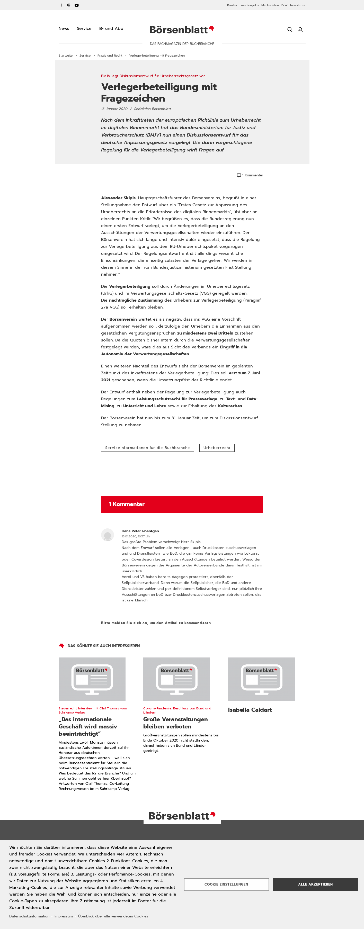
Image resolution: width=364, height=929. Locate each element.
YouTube (76, 5)
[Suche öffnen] (290, 29)
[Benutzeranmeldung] (300, 29)
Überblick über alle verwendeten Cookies (113, 916)
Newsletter (298, 5)
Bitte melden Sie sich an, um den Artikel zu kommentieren (156, 622)
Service (85, 55)
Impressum (64, 916)
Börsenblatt (182, 29)
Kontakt (232, 5)
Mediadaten (270, 5)
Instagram (69, 5)
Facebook (61, 5)
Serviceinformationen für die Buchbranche (147, 447)
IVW (284, 5)
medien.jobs (250, 5)
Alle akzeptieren (315, 884)
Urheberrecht (216, 447)
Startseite (66, 55)
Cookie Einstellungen (226, 884)
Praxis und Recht (109, 55)
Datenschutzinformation (29, 916)
